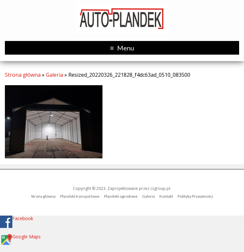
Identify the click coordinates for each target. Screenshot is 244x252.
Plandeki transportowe (80, 196)
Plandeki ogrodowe (121, 196)
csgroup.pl (160, 188)
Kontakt (166, 196)
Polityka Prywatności (195, 196)
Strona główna (23, 74)
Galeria (54, 74)
